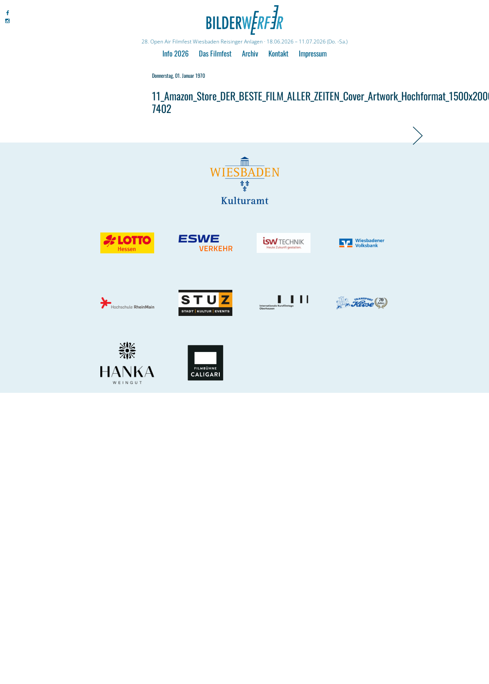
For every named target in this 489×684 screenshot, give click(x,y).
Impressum (313, 53)
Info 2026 (175, 53)
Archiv (250, 53)
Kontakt (278, 53)
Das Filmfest (215, 53)
